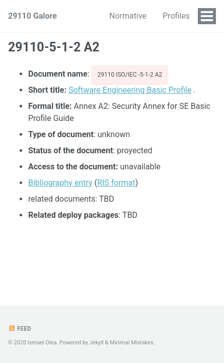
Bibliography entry (60, 183)
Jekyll (97, 342)
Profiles (176, 16)
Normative (127, 16)
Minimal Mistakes (132, 342)
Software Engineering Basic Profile (129, 90)
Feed (19, 328)
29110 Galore (32, 16)
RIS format (116, 183)
